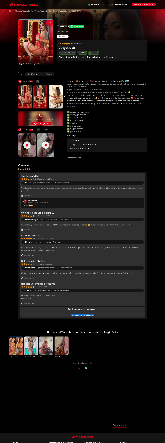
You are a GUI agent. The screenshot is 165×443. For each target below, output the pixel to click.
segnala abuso (74, 157)
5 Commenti (70, 44)
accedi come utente (82, 315)
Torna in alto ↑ (119, 425)
